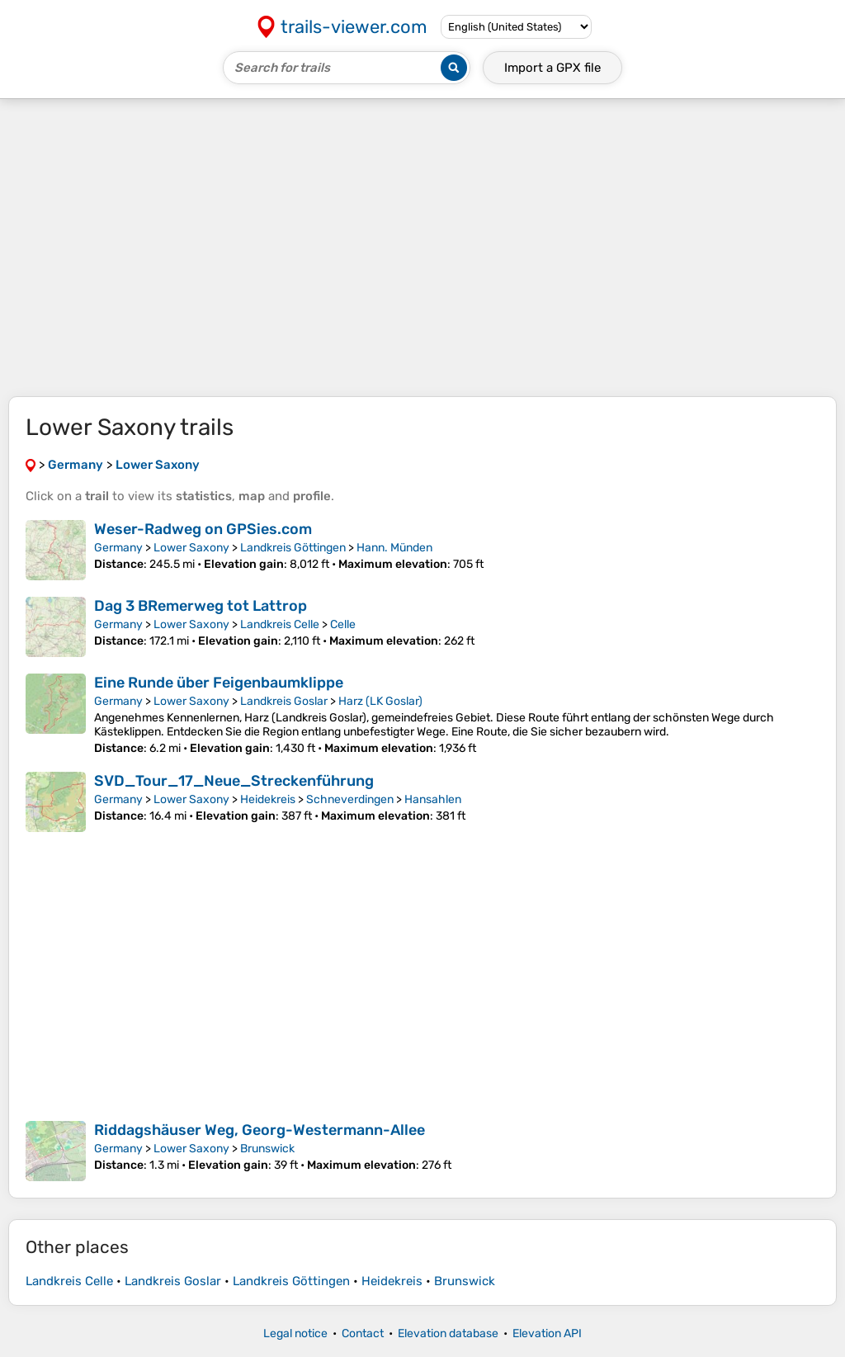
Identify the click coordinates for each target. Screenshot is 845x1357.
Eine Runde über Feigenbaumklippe (218, 683)
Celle (343, 624)
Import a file (552, 67)
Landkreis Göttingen (293, 548)
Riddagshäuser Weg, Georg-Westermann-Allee (259, 1130)
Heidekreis (267, 799)
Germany (118, 548)
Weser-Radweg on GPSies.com (203, 529)
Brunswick (267, 1149)
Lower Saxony (191, 548)
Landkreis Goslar (284, 701)
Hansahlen (432, 799)
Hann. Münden (394, 548)
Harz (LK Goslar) (380, 701)
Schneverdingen (350, 799)
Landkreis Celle (279, 624)
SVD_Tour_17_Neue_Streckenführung (234, 781)
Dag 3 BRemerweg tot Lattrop (200, 606)
